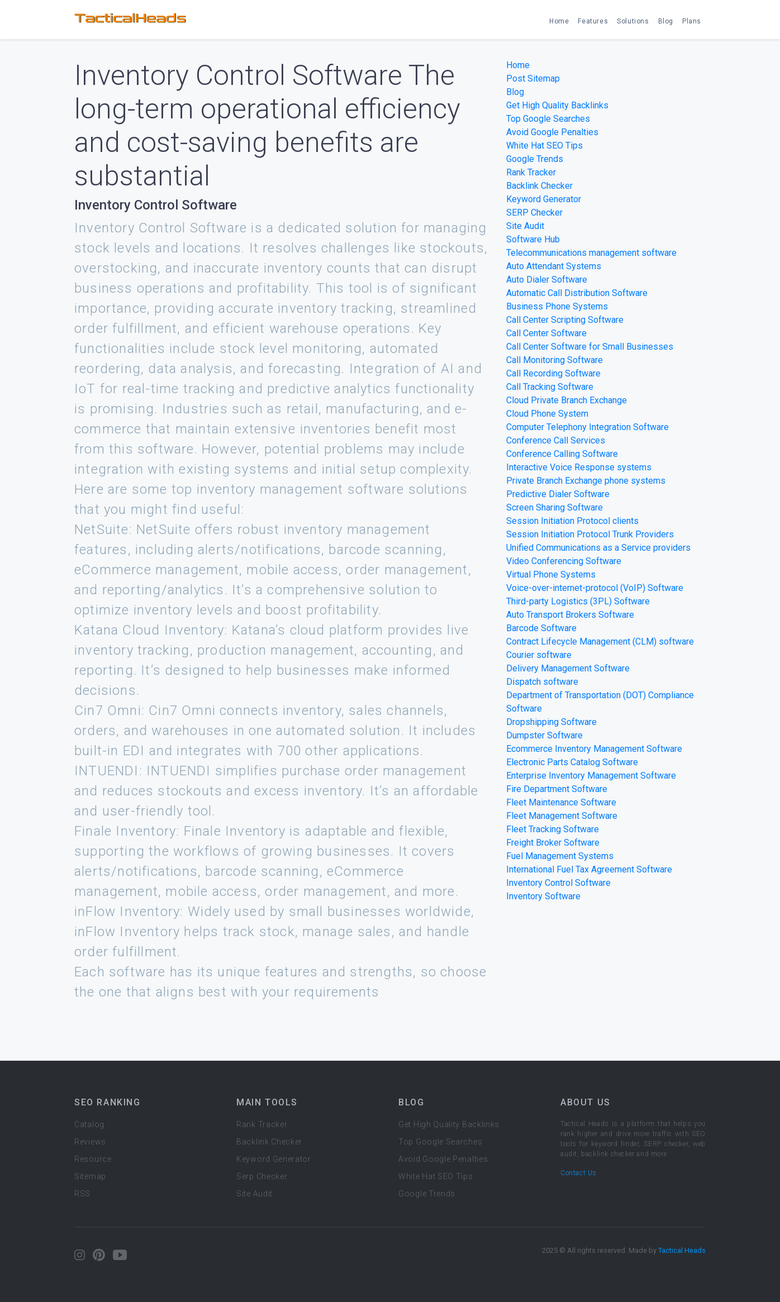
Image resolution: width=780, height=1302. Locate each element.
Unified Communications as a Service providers (598, 547)
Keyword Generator (543, 199)
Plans (691, 21)
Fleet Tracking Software (552, 829)
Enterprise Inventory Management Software (591, 775)
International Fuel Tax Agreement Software (589, 869)
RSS (82, 1193)
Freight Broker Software (553, 842)
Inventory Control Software (558, 882)
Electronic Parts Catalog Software (572, 762)
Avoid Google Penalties (552, 132)
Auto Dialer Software (546, 279)
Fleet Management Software (561, 815)
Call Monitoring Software (554, 360)
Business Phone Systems (557, 306)
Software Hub (533, 239)
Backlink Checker (539, 185)
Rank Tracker (531, 172)
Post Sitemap (533, 78)
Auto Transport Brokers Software (570, 614)
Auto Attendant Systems (553, 266)
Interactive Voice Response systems (578, 467)
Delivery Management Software (568, 668)
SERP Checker (534, 212)
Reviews (90, 1141)
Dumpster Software (544, 735)
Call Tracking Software (549, 386)
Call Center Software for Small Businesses (589, 346)
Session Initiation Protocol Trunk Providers (590, 534)
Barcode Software (541, 628)
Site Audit (525, 226)
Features (593, 21)
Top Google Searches (548, 118)
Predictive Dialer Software (558, 494)
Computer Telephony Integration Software (587, 427)
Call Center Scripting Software (565, 319)
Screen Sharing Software (554, 507)
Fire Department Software (556, 789)
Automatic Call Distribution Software (577, 293)
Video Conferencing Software (563, 561)
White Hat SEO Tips (544, 145)
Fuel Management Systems (559, 856)
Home (559, 21)
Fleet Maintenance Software (561, 802)
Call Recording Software (553, 373)
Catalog (89, 1124)
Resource (93, 1159)
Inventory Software (543, 896)
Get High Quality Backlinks (557, 105)
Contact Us (578, 1173)
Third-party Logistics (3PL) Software (578, 601)
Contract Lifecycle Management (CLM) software (600, 641)
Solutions (633, 21)
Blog (665, 21)
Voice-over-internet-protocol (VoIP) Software (594, 588)
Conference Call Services (555, 440)
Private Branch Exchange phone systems (585, 480)
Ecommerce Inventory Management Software (594, 748)
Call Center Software (546, 333)
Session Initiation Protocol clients (572, 521)
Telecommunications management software (591, 252)
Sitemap (90, 1176)
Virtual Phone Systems (551, 574)
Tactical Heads (682, 1250)
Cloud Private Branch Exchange (566, 400)
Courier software (539, 655)
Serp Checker (261, 1176)
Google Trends (534, 159)
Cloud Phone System (547, 413)
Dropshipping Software (551, 722)
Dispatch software (542, 681)
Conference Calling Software (562, 454)
